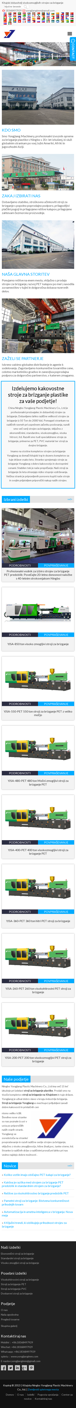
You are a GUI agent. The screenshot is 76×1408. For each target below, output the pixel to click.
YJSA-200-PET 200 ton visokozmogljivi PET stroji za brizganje (38, 1059)
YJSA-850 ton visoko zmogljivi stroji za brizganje (38, 644)
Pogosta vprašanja (47, 1394)
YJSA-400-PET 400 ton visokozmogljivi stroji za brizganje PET (38, 851)
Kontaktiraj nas (43, 1398)
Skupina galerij (9, 1325)
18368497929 (14, 10)
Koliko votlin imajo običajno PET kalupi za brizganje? (37, 1174)
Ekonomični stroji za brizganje (17, 1253)
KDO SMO (11, 129)
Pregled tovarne (10, 1319)
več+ (70, 499)
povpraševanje (56, 565)
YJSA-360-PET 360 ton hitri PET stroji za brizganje (38, 921)
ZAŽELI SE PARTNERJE (23, 358)
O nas (4, 1309)
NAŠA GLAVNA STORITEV (26, 274)
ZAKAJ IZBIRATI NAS (21, 195)
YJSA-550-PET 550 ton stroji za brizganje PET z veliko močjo (38, 713)
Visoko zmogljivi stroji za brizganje (20, 1262)
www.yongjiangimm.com (24, 1356)
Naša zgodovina (10, 1314)
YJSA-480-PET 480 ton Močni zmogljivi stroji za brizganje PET (38, 782)
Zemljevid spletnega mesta (43, 1389)
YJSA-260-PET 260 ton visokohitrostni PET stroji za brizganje (38, 990)
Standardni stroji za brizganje (17, 1258)
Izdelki (30, 1394)
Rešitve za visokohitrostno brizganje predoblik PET (36, 1193)
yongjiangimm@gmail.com (40, 10)
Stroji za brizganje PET (13, 1284)
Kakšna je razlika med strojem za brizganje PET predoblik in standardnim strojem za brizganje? (33, 1184)
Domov (10, 1394)
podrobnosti (20, 565)
